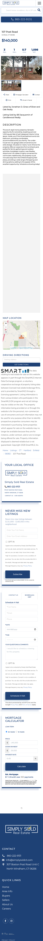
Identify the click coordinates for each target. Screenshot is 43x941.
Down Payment (11, 747)
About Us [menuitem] (7, 904)
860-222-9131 (21, 19)
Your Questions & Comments (16, 644)
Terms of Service (27, 705)
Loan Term (9, 727)
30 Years (10, 732)
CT (20, 450)
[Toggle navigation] (39, 2)
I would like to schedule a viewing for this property (21, 653)
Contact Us (9, 495)
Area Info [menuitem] (7, 891)
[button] (39, 10)
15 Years (20, 732)
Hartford (27, 450)
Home (5, 450)
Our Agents (18, 495)
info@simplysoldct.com (17, 860)
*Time (7, 635)
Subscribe (17, 574)
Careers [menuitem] (6, 908)
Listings (13, 450)
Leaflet (14, 348)
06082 (8, 453)
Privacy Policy (27, 566)
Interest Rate (10, 755)
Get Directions (21, 364)
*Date (7, 625)
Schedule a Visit (29, 596)
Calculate (21, 766)
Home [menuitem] (5, 887)
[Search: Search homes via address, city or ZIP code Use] (21, 10)
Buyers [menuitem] (6, 895)
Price (7, 739)
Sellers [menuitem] (5, 900)
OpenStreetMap (26, 348)
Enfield (36, 450)
